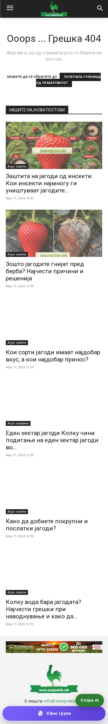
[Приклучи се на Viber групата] (54, 713)
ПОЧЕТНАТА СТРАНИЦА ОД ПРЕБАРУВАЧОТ (68, 80)
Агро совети (16, 166)
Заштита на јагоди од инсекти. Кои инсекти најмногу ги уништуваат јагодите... (49, 183)
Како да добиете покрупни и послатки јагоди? (47, 525)
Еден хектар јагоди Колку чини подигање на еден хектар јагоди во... (52, 440)
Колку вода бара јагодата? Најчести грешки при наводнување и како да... (43, 609)
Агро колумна (18, 423)
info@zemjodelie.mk (64, 701)
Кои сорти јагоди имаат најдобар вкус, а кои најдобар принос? (53, 356)
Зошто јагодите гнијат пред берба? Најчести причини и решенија (45, 271)
